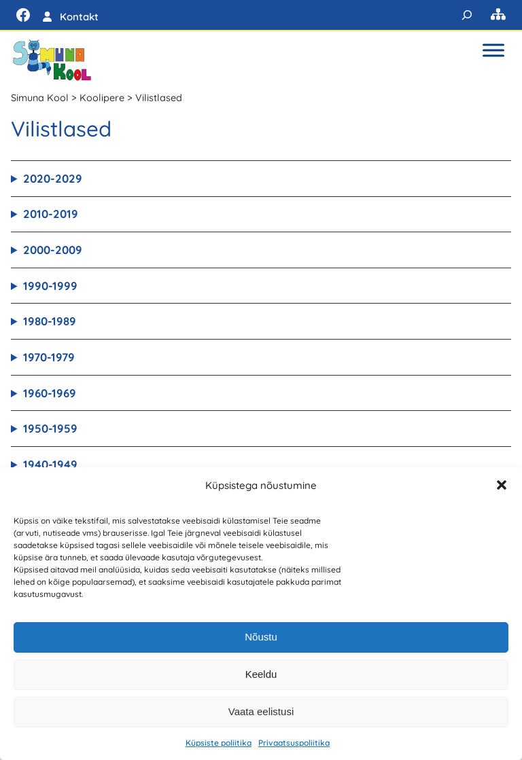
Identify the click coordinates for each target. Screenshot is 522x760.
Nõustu (261, 637)
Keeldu (261, 674)
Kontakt (79, 16)
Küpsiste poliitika (218, 743)
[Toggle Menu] (493, 49)
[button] (501, 485)
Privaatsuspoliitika (294, 743)
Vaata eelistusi (261, 711)
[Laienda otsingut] (467, 15)
